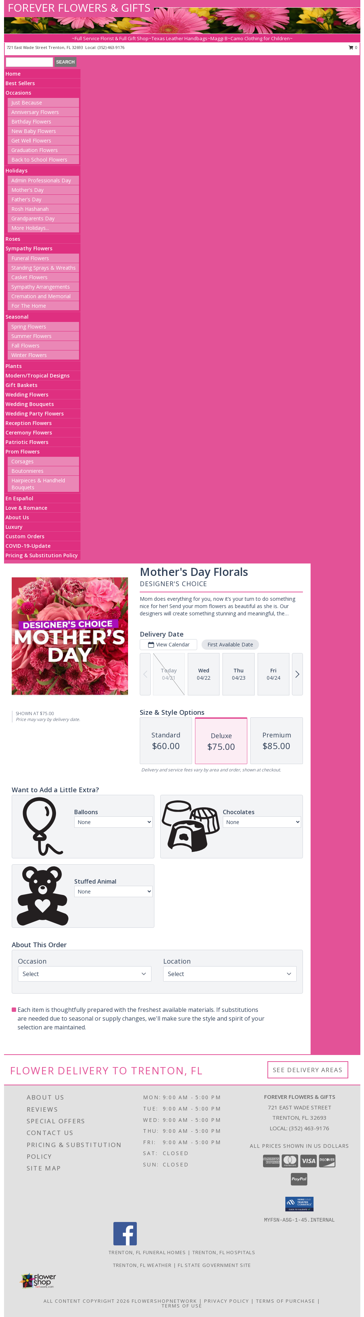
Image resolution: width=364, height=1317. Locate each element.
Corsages (22, 461)
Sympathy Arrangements (40, 286)
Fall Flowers (25, 345)
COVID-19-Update (27, 545)
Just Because (26, 102)
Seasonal (17, 316)
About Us (17, 517)
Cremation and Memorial (41, 296)
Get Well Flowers (31, 140)
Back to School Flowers (39, 159)
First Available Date (230, 644)
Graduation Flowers (34, 150)
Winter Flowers (29, 355)
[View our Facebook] (125, 1243)
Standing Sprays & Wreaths (43, 267)
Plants (13, 366)
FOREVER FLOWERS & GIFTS (79, 7)
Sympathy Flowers (28, 248)
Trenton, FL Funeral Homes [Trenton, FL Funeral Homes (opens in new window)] (147, 1252)
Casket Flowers (29, 277)
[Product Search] (29, 62)
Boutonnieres (27, 470)
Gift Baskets (21, 385)
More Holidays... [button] (30, 227)
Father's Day (26, 199)
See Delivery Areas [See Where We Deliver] (308, 1070)
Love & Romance (26, 507)
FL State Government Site (214, 1265)
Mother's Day (27, 189)
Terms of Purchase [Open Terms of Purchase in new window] (285, 1301)
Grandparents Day (33, 218)
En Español (19, 498)
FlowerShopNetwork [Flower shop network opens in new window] (164, 1301)
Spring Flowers (28, 326)
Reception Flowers (28, 423)
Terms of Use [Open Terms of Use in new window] (182, 1305)
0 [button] (353, 47)
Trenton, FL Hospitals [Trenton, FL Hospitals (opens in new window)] (223, 1252)
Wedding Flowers (26, 394)
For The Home (28, 305)
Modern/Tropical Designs (37, 375)
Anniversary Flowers (35, 112)
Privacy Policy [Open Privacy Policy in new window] (226, 1301)
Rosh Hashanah (30, 208)
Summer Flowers (31, 336)
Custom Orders (24, 536)
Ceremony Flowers (28, 432)
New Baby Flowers (33, 131)
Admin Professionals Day (41, 180)
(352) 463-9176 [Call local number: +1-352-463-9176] (111, 47)
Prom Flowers (22, 451)
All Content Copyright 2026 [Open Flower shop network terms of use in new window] (87, 1301)
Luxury (14, 526)
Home (12, 73)
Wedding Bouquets (29, 404)
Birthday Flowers (31, 121)
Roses (12, 238)
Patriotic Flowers (26, 442)
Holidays (16, 170)
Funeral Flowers (30, 258)
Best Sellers (20, 83)
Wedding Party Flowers (34, 413)
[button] (299, 1204)
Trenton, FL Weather (142, 1265)
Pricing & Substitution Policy (41, 555)
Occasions (18, 92)
